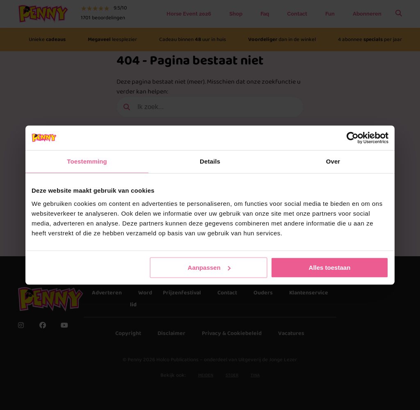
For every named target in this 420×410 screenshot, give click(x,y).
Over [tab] (333, 161)
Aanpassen (209, 267)
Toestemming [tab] (87, 161)
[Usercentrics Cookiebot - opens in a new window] (352, 138)
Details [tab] (210, 161)
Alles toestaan (330, 267)
